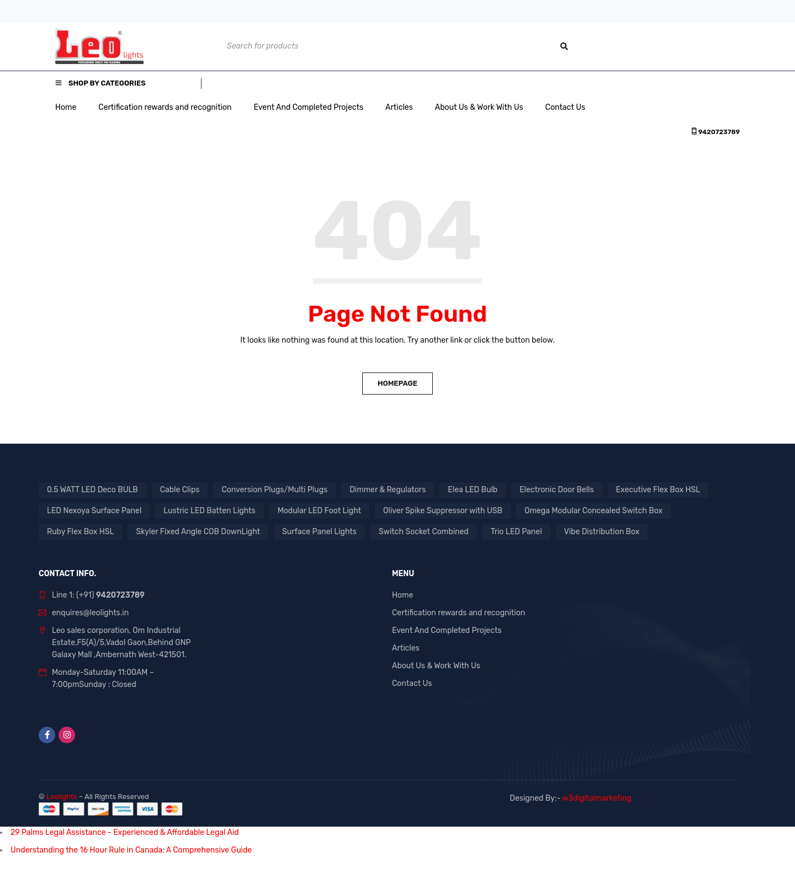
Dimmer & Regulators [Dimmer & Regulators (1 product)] (387, 489)
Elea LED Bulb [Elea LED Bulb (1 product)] (472, 489)
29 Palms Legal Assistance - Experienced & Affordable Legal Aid (124, 832)
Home (402, 595)
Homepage (397, 383)
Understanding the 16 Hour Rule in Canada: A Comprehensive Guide (131, 850)
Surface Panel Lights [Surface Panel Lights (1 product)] (319, 531)
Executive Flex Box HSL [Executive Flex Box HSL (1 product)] (658, 489)
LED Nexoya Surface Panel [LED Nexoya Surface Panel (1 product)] (94, 510)
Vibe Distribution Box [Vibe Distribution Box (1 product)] (602, 531)
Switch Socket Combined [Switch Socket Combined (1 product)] (424, 531)
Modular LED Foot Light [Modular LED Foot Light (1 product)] (319, 510)
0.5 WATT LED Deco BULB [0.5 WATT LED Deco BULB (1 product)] (92, 489)
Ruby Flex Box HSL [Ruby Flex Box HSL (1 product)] (80, 531)
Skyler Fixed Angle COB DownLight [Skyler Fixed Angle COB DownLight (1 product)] (198, 531)
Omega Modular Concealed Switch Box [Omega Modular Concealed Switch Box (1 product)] (593, 510)
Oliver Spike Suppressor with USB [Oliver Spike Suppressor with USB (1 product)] (442, 510)
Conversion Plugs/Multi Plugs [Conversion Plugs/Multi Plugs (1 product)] (274, 489)
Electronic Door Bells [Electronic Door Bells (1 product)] (556, 489)
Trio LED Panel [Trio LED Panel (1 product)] (516, 531)
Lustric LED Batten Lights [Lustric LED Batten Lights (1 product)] (209, 510)
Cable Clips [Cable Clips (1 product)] (180, 489)
